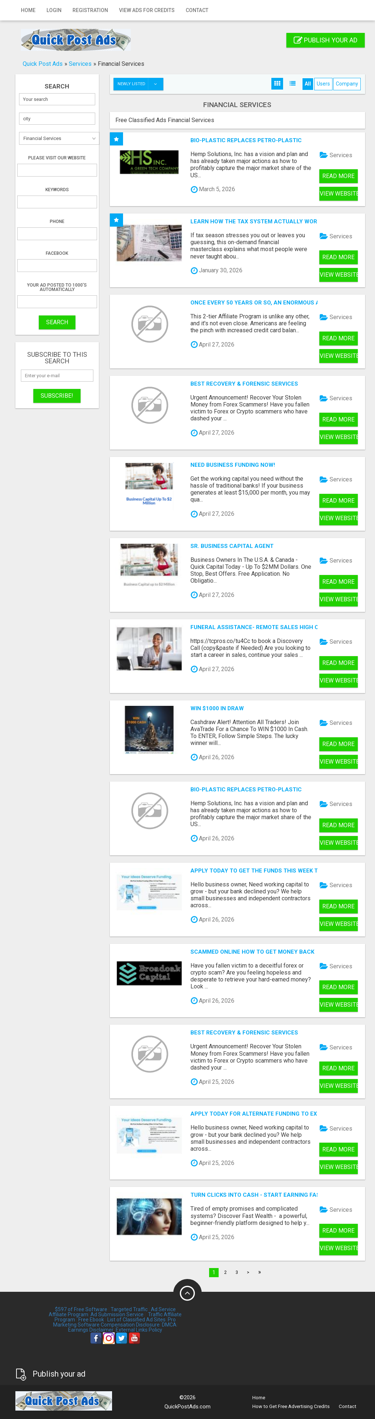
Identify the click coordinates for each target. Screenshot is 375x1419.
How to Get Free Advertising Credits (291, 1406)
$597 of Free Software (81, 1309)
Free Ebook (91, 1319)
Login (54, 10)
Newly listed (140, 84)
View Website (339, 193)
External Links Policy (139, 1330)
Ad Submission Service (117, 1314)
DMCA (169, 1325)
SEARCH (57, 322)
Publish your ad (325, 40)
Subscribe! (57, 395)
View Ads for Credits (147, 10)
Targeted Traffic (129, 1309)
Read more (338, 176)
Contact (197, 10)
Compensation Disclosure (130, 1325)
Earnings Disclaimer (91, 1330)
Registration (90, 10)
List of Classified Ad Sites (136, 1319)
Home (28, 10)
